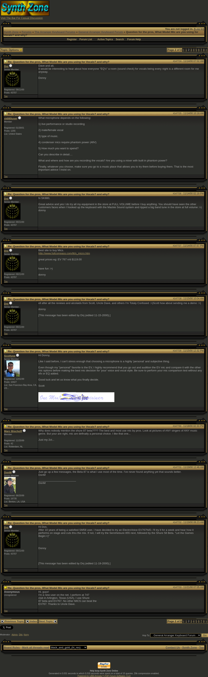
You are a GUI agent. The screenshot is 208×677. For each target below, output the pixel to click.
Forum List (85, 39)
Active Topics (105, 39)
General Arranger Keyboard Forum (100, 32)
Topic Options (11, 49)
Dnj (6, 66)
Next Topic (48, 621)
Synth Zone (11, 32)
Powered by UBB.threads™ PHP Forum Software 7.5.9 (104, 676)
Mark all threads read (35, 647)
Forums (26, 32)
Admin (15, 634)
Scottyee (9, 355)
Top (6, 96)
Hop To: (146, 635)
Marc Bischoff (13, 431)
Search (120, 39)
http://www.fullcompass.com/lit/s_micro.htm (64, 253)
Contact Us (173, 647)
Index (31, 621)
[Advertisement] (133, 10)
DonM (8, 472)
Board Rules (12, 647)
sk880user (10, 118)
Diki (21, 634)
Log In (199, 28)
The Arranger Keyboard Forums (55, 32)
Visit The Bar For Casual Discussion (22, 17)
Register (72, 39)
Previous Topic (12, 621)
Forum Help (134, 39)
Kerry (26, 634)
